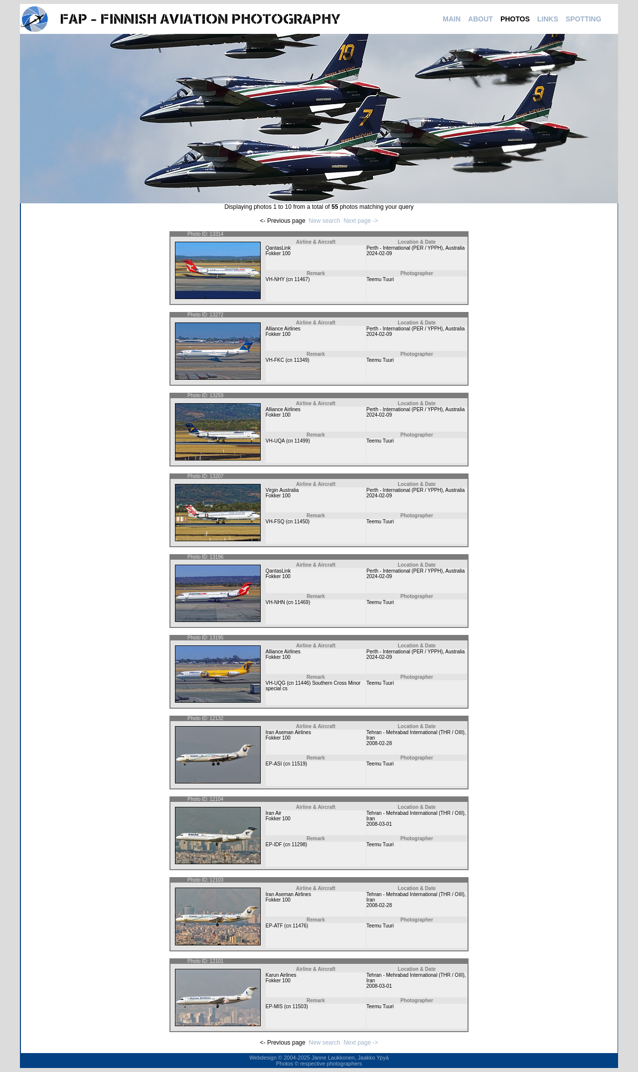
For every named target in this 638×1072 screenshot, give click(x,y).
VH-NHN (275, 602)
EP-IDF (274, 844)
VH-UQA (275, 441)
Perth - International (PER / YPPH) (404, 248)
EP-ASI (274, 763)
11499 (302, 441)
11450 (301, 521)
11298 (299, 844)
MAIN (452, 19)
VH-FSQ (275, 521)
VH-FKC (275, 360)
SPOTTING (584, 19)
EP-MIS (274, 1006)
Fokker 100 (278, 253)
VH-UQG (276, 683)
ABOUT (480, 19)
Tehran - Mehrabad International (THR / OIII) (415, 732)
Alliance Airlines (283, 328)
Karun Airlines (281, 975)
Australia (455, 248)
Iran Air (274, 813)
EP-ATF (274, 925)
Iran (370, 738)
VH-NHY (275, 279)
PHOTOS (515, 19)
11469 (302, 602)
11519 (299, 763)
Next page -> (360, 220)
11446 (302, 683)
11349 (301, 360)
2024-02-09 (379, 253)
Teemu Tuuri (380, 279)
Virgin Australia (282, 490)
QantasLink (278, 248)
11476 (300, 925)
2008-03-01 (379, 824)
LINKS (547, 19)
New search (324, 220)
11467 (301, 279)
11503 (300, 1006)
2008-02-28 (379, 743)
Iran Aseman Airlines (288, 732)
